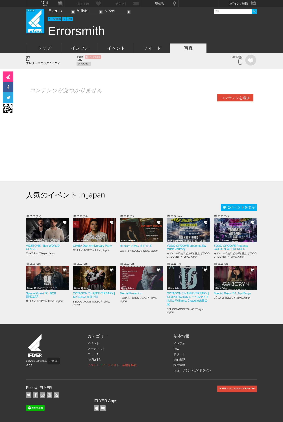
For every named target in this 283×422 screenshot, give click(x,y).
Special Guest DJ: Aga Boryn (232, 293)
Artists (82, 10)
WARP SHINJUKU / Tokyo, (139, 250)
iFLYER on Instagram (42, 395)
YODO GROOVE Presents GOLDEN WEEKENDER (231, 247)
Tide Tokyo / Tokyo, (40, 253)
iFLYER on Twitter (28, 395)
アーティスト (96, 348)
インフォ (80, 48)
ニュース (93, 354)
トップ (44, 48)
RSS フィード (56, 395)
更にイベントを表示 (239, 207)
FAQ (176, 348)
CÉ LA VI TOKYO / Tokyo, (91, 250)
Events (55, 10)
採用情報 (179, 365)
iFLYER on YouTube (49, 395)
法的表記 (179, 359)
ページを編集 (94, 57)
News (109, 10)
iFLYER (35, 346)
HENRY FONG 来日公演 (135, 245)
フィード (152, 48)
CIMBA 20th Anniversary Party (92, 245)
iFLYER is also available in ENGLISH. (237, 388)
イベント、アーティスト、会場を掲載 (112, 365)
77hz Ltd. (53, 361)
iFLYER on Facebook (35, 395)
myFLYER (94, 359)
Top (69, 18)
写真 (188, 48)
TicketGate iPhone (103, 408)
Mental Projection (131, 293)
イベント (116, 48)
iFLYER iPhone (96, 408)
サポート (179, 354)
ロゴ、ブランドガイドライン (192, 370)
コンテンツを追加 (235, 98)
